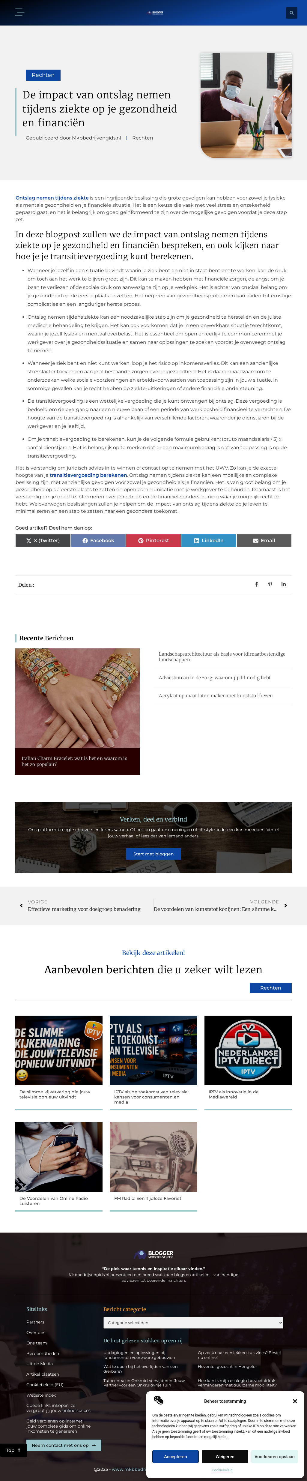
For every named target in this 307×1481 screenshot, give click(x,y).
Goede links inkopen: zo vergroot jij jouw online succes (58, 1408)
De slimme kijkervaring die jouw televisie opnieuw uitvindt (54, 1094)
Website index (41, 1395)
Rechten (43, 75)
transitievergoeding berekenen (88, 475)
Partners (35, 1322)
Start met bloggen (153, 854)
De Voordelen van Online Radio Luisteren (53, 1201)
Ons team (36, 1343)
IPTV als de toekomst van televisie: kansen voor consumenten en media (151, 1097)
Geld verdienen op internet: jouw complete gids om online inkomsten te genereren (58, 1426)
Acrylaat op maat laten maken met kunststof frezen (216, 695)
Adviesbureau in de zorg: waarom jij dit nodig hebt (215, 677)
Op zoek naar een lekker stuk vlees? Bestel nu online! (239, 1355)
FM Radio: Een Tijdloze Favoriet (147, 1198)
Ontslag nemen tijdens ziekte (52, 198)
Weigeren (225, 1456)
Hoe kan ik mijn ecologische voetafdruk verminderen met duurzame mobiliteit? (237, 1383)
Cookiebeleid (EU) (45, 1384)
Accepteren (175, 1456)
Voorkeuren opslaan (275, 1456)
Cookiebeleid (222, 1470)
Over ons (35, 1332)
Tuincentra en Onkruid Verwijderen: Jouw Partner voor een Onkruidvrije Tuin (144, 1383)
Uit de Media (39, 1363)
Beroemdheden (42, 1353)
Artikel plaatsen (42, 1374)
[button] (295, 1401)
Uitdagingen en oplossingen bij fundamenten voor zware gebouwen (139, 1355)
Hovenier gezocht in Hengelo (226, 1366)
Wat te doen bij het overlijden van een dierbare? (140, 1369)
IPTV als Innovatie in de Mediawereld (234, 1094)
